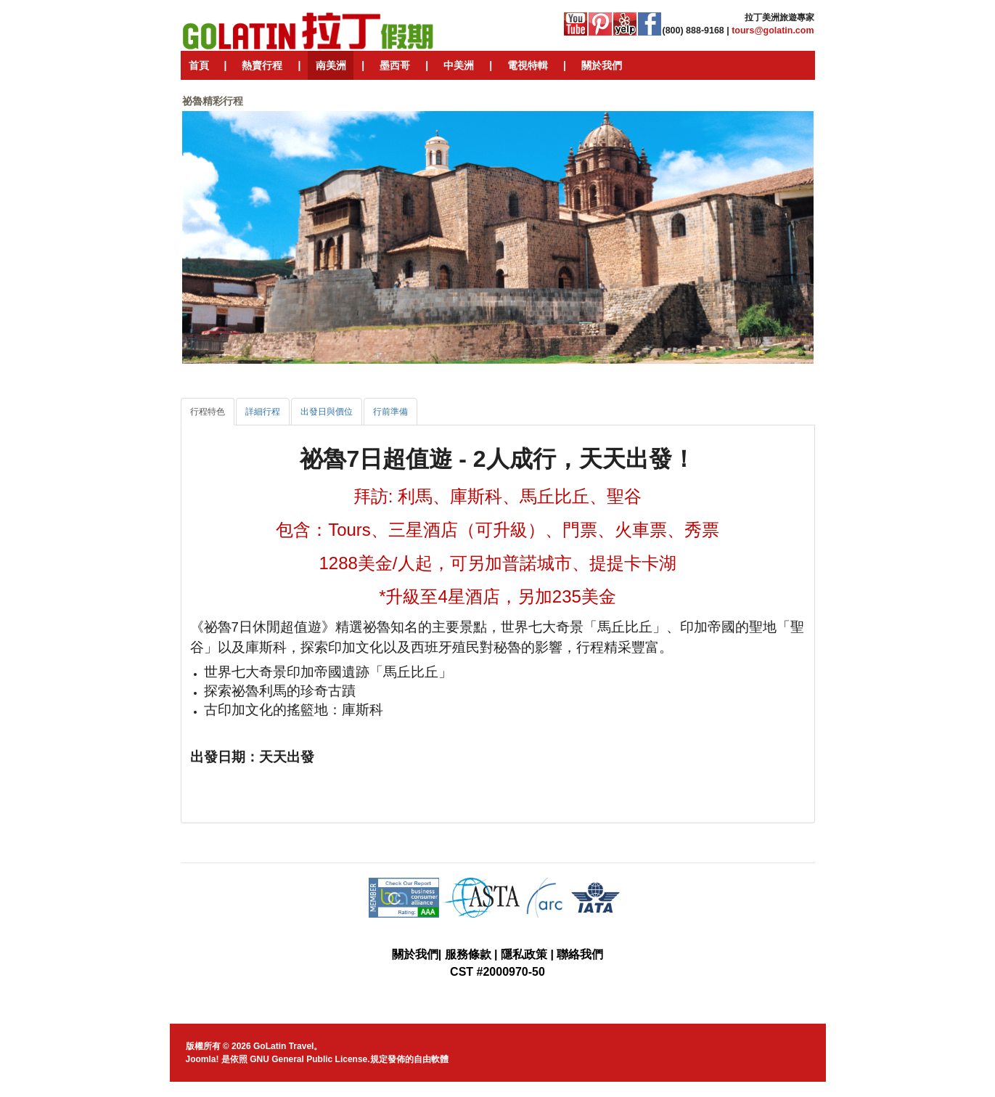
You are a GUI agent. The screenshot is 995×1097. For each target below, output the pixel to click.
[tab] (207, 411)
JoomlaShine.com (554, 1091)
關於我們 (415, 954)
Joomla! (202, 1059)
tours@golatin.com (773, 30)
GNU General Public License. (309, 1059)
